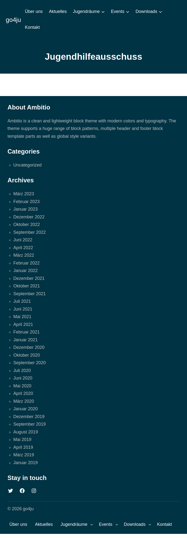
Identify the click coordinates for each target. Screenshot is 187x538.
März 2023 (23, 193)
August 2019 (25, 432)
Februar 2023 (26, 201)
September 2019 (29, 424)
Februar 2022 (26, 263)
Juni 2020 (22, 378)
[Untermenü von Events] (127, 11)
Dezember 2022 (29, 217)
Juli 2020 (22, 370)
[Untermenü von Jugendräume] (103, 11)
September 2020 (29, 362)
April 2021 (23, 324)
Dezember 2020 (29, 347)
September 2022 (29, 232)
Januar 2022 (25, 270)
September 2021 (29, 293)
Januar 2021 (25, 339)
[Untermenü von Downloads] (160, 11)
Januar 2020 (25, 408)
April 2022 (23, 247)
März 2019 (23, 454)
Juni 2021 (22, 309)
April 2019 (23, 447)
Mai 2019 (22, 439)
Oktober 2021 (26, 286)
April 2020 (23, 393)
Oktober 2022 (26, 224)
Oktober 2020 (26, 355)
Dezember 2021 (29, 278)
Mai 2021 (22, 316)
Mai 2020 (22, 385)
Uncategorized (27, 165)
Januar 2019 (25, 462)
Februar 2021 (26, 332)
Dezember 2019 (29, 416)
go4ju (13, 19)
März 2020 (23, 401)
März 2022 (23, 255)
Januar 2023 (25, 209)
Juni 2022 (22, 239)
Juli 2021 (22, 301)
